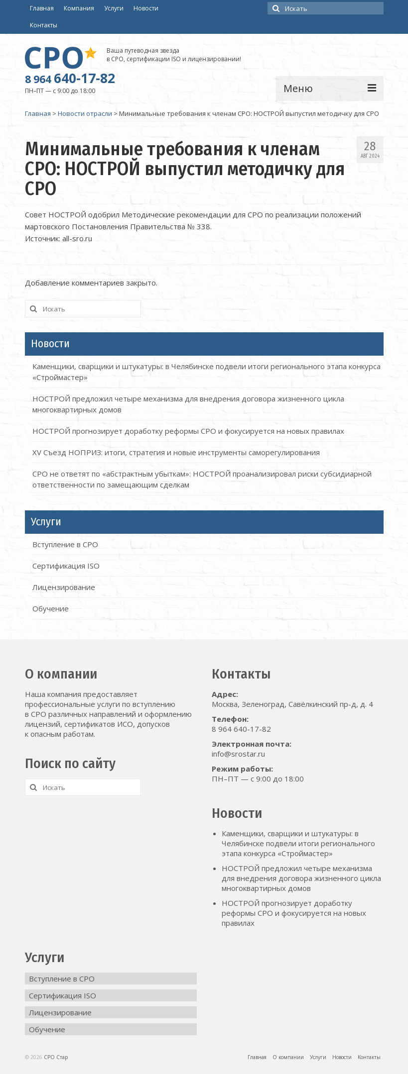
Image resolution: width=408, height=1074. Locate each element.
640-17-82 (70, 78)
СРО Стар (56, 1057)
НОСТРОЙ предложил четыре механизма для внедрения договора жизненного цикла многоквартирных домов (301, 878)
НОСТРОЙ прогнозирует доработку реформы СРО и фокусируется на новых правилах (188, 431)
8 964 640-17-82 (241, 729)
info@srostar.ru (238, 754)
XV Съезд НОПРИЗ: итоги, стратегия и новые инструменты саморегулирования (176, 452)
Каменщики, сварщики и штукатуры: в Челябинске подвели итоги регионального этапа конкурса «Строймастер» (298, 843)
